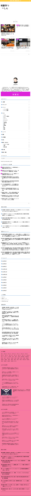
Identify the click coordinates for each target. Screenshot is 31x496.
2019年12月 (4, 269)
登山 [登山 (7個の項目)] (18, 359)
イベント (16, 107)
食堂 (16, 129)
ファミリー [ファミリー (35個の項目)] (24, 355)
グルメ (16, 113)
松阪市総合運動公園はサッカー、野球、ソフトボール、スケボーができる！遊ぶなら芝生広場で (15, 473)
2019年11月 (4, 271)
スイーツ (16, 118)
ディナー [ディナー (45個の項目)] (20, 355)
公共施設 (16, 137)
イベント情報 (16, 110)
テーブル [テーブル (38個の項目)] (16, 355)
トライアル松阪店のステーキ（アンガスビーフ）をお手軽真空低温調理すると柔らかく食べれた (15, 227)
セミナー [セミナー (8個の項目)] (7, 355)
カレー (16, 117)
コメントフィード (5, 299)
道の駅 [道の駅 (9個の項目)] (28, 359)
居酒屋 (16, 125)
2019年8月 (4, 279)
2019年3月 (4, 290)
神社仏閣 (16, 147)
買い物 (16, 149)
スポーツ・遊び (16, 144)
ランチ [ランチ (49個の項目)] (2, 356)
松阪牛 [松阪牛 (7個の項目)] (2, 359)
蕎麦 (16, 127)
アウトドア (16, 104)
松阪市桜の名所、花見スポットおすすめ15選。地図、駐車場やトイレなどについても (15, 490)
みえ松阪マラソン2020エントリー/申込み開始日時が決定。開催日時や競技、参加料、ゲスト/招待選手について (16, 215)
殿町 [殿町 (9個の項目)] (12, 359)
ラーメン (16, 121)
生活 (16, 139)
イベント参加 (16, 109)
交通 (16, 134)
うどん (16, 115)
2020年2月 (4, 263)
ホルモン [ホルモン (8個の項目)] (28, 355)
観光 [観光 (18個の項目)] (21, 359)
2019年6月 (4, 285)
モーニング (16, 120)
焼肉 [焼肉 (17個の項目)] (15, 359)
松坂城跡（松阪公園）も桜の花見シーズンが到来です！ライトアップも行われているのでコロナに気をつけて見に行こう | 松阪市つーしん (16, 244)
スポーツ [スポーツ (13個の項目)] (3, 355)
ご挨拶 (16, 101)
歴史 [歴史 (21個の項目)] (9, 359)
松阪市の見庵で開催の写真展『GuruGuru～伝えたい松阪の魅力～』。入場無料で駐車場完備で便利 (16, 219)
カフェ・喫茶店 (16, 116)
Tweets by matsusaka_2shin (6, 161)
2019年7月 (4, 282)
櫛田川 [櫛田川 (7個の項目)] (6, 359)
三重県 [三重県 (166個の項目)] (10, 356)
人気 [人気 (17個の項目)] (13, 356)
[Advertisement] (20, 10)
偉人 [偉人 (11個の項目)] (16, 356)
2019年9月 (4, 277)
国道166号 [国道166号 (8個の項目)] (27, 356)
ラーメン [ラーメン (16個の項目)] (6, 356)
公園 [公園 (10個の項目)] (19, 356)
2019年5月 (4, 287)
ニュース (16, 131)
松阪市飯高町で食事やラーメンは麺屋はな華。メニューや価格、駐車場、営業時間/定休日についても (15, 223)
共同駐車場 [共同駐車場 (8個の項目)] (23, 356)
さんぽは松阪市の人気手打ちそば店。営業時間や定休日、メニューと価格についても (15, 481)
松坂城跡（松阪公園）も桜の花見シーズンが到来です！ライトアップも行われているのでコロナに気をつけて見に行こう (15, 211)
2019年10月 (4, 274)
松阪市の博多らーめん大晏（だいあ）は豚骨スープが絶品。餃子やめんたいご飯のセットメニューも (15, 485)
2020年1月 (4, 266)
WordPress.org (5, 301)
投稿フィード (4, 298)
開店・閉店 (16, 152)
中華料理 (16, 122)
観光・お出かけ (16, 142)
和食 (16, 124)
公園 (16, 145)
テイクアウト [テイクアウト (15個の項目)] (11, 355)
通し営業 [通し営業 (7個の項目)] (24, 359)
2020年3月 (4, 261)
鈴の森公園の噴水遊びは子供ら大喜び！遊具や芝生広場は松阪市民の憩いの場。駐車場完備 (15, 477)
